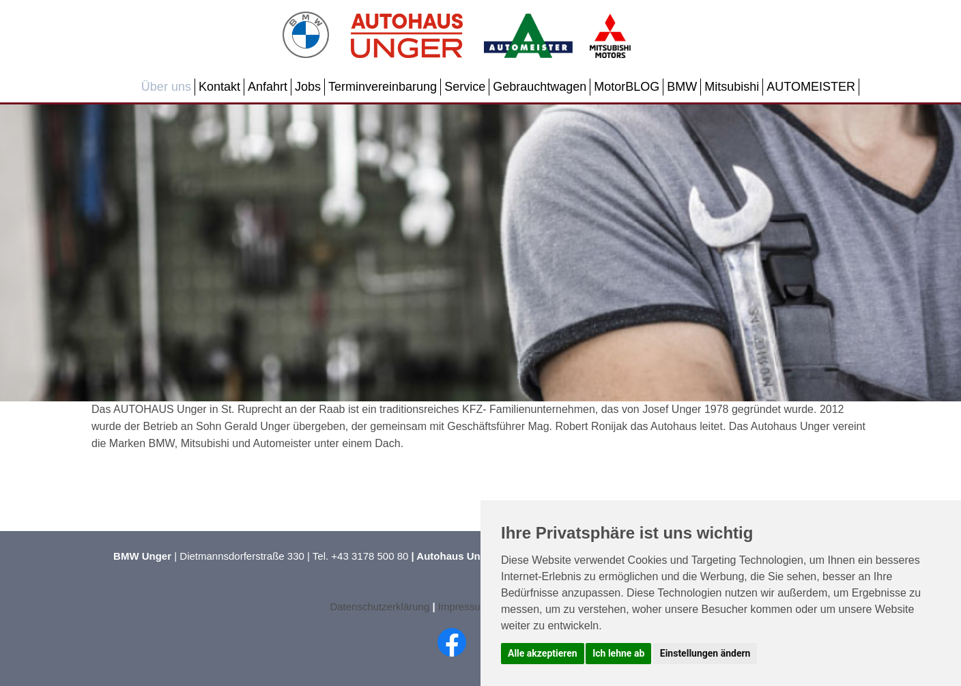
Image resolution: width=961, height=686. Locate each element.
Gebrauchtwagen (539, 87)
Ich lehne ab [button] (618, 653)
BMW (682, 87)
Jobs (308, 87)
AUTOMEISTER (810, 87)
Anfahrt (267, 87)
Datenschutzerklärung (379, 606)
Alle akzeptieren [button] (542, 653)
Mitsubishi (731, 87)
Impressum (464, 606)
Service (464, 87)
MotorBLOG (626, 87)
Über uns (166, 87)
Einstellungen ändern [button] (705, 653)
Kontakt (219, 87)
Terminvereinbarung (382, 87)
